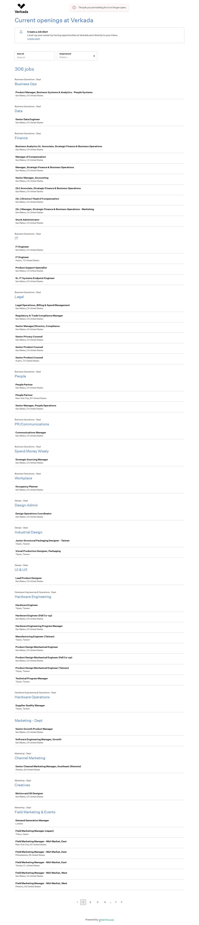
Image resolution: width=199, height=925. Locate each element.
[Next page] (121, 902)
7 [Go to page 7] (115, 902)
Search (20, 54)
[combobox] (59, 57)
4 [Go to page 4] (105, 902)
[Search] (35, 57)
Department (65, 54)
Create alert (33, 38)
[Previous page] (77, 902)
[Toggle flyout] (94, 56)
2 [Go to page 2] (90, 902)
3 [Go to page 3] (97, 902)
